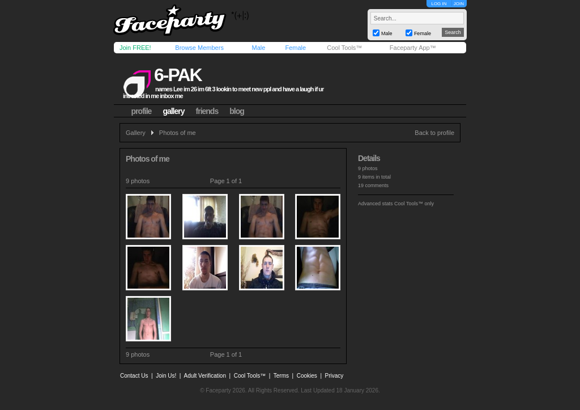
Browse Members (199, 47)
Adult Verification (205, 376)
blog (236, 111)
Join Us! (166, 376)
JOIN (459, 3)
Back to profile (434, 132)
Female (295, 47)
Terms (281, 376)
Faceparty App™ (413, 47)
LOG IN (438, 3)
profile (141, 111)
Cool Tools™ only (414, 203)
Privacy (334, 376)
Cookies (307, 376)
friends (207, 111)
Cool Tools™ (344, 47)
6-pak (178, 75)
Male (258, 47)
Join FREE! (135, 47)
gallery (173, 111)
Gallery (136, 132)
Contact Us (134, 376)
